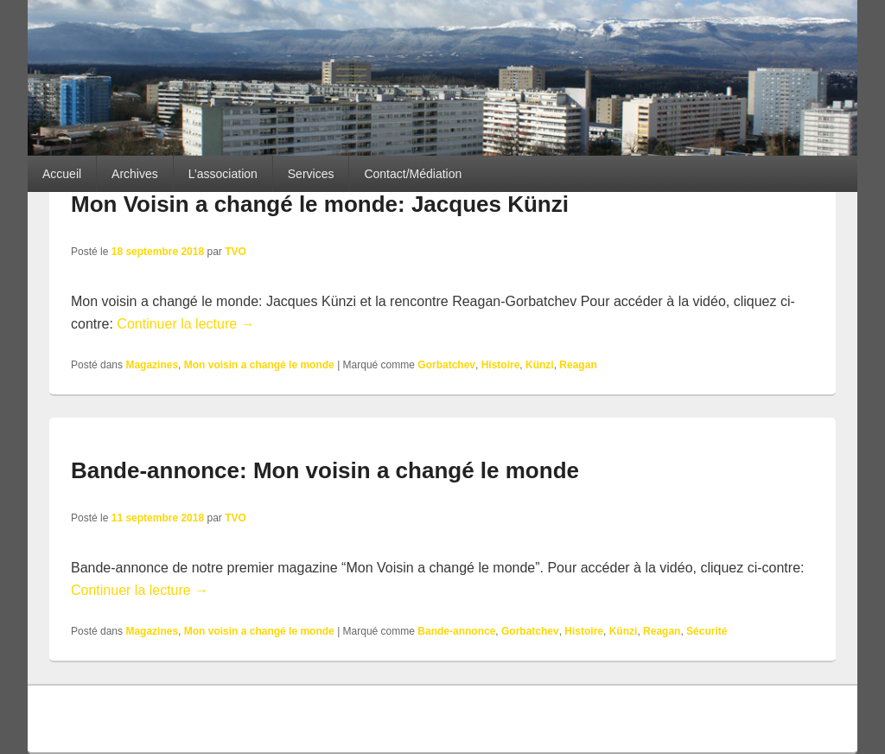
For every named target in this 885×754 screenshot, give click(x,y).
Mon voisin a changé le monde (259, 365)
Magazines (151, 365)
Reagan (577, 365)
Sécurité (706, 631)
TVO (235, 252)
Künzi (539, 365)
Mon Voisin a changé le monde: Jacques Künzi (320, 204)
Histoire (500, 365)
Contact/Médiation (413, 174)
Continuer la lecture (185, 323)
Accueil (61, 174)
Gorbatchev (446, 365)
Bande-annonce (456, 631)
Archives (134, 174)
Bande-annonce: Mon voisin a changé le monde (325, 470)
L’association (223, 174)
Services (311, 174)
